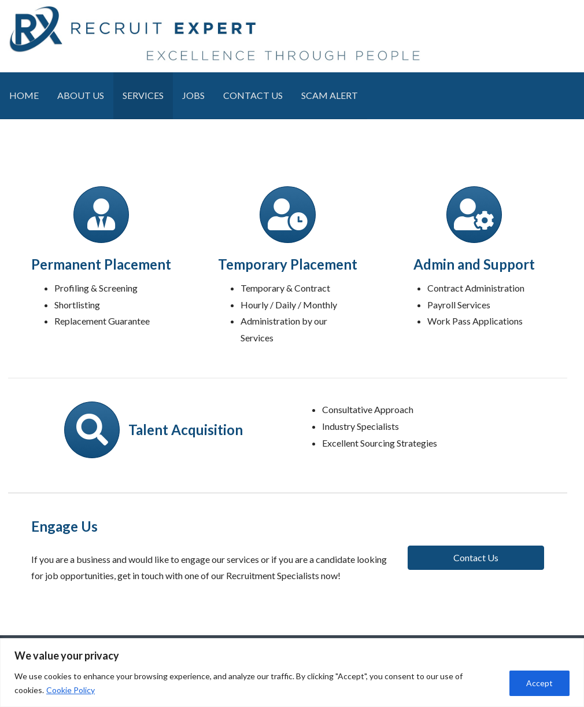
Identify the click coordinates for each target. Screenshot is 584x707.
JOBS (193, 95)
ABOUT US (80, 95)
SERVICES (143, 95)
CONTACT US (253, 95)
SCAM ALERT (329, 95)
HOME (24, 95)
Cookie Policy (70, 690)
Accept (539, 683)
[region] (292, 672)
